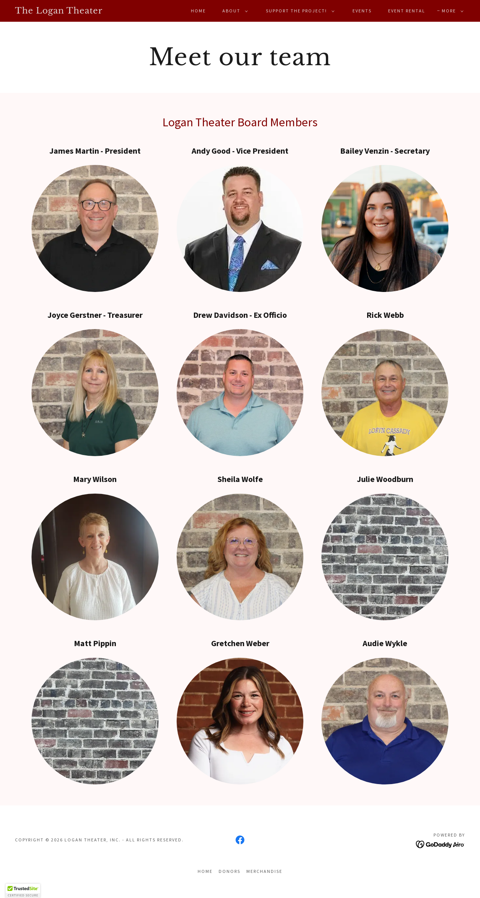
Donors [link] (229, 871)
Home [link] (198, 10)
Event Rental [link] (406, 10)
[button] (233, 10)
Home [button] (205, 871)
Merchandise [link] (264, 871)
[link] (76, 11)
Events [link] (362, 10)
